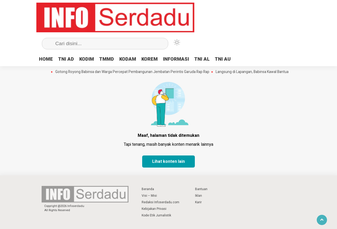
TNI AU (223, 59)
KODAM (127, 59)
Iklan (198, 195)
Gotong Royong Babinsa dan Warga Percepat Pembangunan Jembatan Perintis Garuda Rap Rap (132, 72)
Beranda (148, 189)
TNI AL (202, 59)
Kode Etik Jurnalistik (156, 215)
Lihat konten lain (168, 161)
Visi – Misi (149, 195)
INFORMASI (176, 59)
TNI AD (66, 59)
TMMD (106, 59)
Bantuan (201, 189)
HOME (46, 59)
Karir (198, 202)
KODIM (86, 59)
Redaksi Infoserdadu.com (160, 202)
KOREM (149, 59)
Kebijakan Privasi (154, 208)
